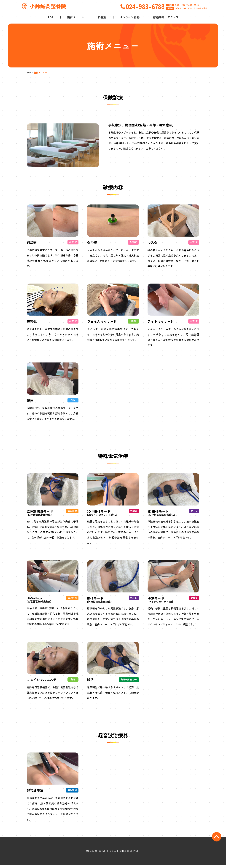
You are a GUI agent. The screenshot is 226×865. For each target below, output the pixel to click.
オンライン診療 (130, 17)
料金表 (102, 17)
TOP (50, 17)
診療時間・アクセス (166, 17)
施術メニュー (75, 17)
